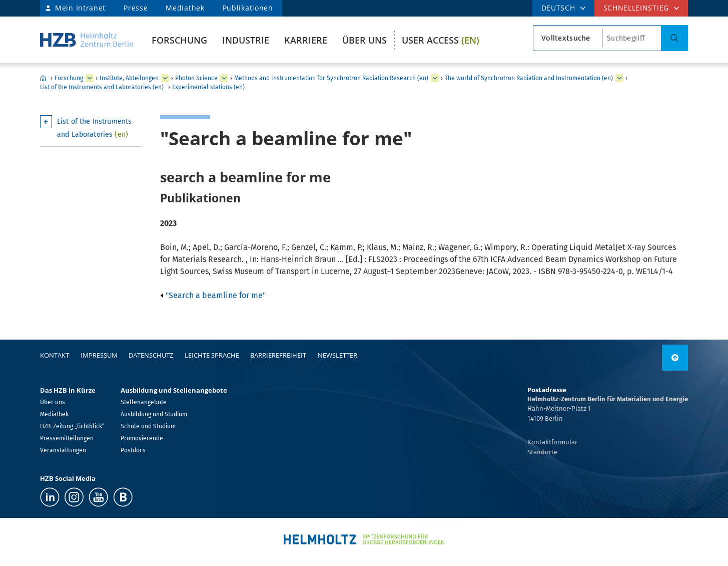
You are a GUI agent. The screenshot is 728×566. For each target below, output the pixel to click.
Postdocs (133, 450)
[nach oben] (675, 358)
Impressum (99, 355)
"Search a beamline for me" (213, 295)
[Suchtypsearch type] (567, 38)
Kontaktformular (552, 442)
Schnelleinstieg (636, 8)
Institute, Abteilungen (129, 78)
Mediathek (185, 8)
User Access (440, 40)
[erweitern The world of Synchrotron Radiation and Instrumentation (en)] (619, 78)
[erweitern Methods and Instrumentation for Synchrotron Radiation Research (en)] (435, 78)
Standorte (542, 452)
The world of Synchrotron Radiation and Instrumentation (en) (529, 78)
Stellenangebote (144, 402)
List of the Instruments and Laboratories (94, 128)
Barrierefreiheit (278, 355)
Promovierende (142, 438)
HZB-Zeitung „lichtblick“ (72, 426)
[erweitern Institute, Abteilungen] (165, 78)
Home (43, 78)
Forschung (179, 40)
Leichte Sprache (212, 355)
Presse (136, 8)
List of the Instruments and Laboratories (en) (102, 87)
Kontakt (54, 355)
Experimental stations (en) (208, 87)
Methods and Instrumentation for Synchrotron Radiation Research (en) (331, 78)
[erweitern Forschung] (90, 78)
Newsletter (337, 355)
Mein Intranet (80, 8)
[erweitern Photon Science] (224, 78)
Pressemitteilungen (67, 438)
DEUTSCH (558, 8)
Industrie (245, 40)
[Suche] (674, 38)
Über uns (364, 40)
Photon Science (196, 78)
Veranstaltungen (63, 450)
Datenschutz (151, 355)
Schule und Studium (148, 426)
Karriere (305, 40)
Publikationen (248, 8)
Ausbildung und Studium (154, 414)
